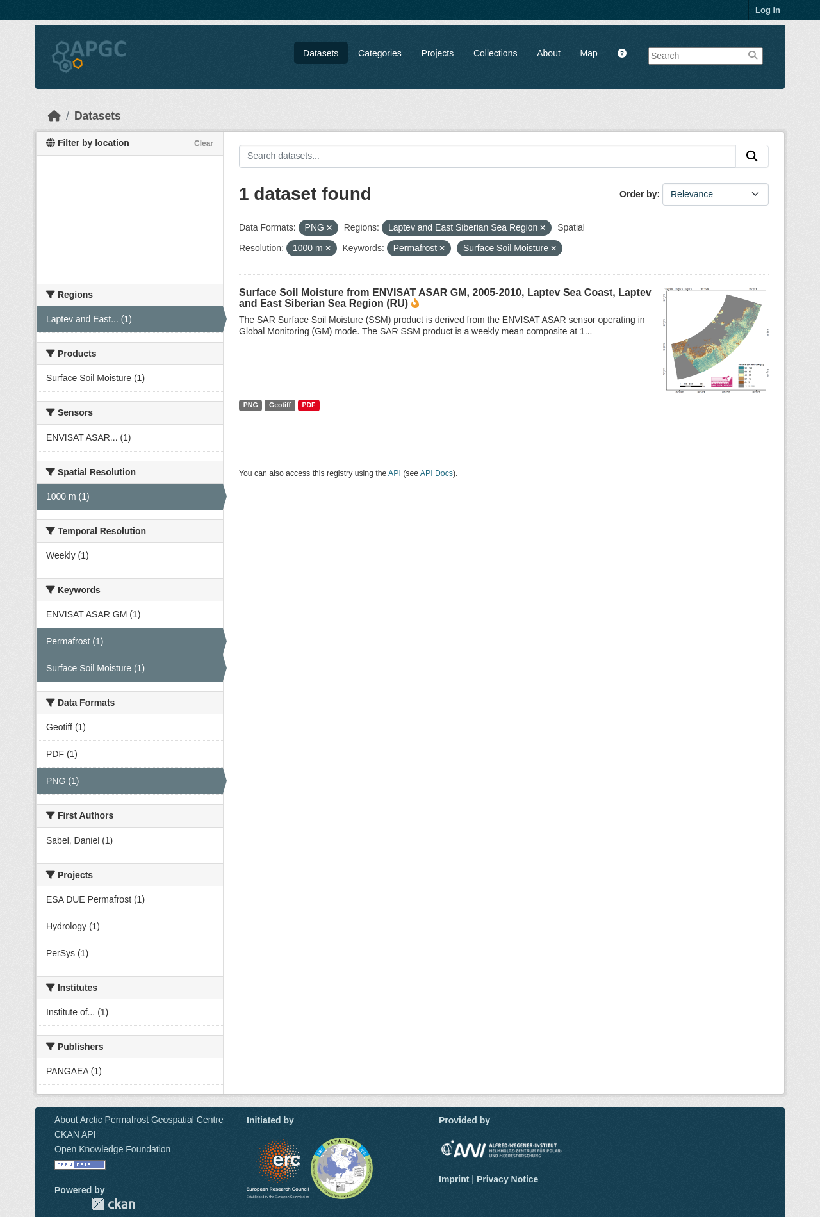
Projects (438, 53)
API (394, 473)
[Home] (54, 116)
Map (589, 53)
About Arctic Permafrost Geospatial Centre (139, 1120)
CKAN (113, 1204)
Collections (495, 53)
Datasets (320, 53)
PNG (250, 405)
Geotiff (280, 405)
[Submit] (752, 156)
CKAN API (75, 1134)
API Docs (436, 473)
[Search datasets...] (487, 156)
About (549, 53)
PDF (308, 405)
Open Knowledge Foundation (112, 1149)
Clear (203, 143)
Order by (638, 194)
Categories (380, 53)
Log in (767, 10)
